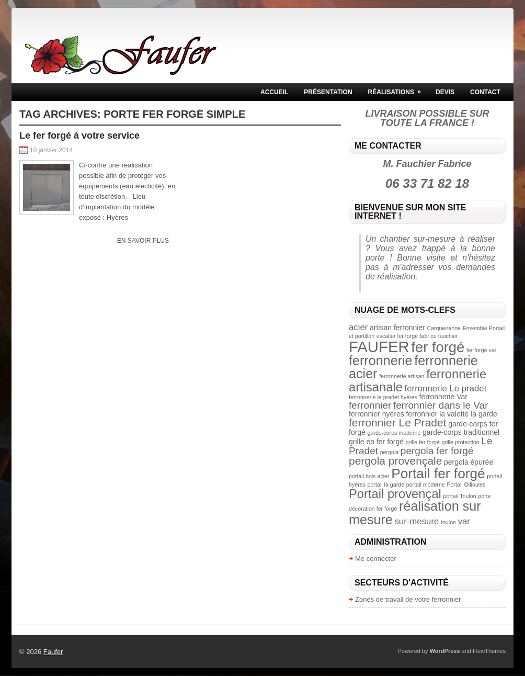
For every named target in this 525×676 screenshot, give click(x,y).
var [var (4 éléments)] (464, 521)
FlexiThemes (489, 651)
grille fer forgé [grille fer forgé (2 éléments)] (423, 442)
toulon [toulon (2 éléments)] (448, 522)
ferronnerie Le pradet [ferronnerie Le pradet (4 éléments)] (446, 388)
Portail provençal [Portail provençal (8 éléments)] (395, 494)
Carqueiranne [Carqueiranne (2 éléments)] (444, 328)
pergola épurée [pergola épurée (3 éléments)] (468, 462)
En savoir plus (143, 240)
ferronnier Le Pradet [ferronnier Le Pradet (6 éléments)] (398, 422)
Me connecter (375, 558)
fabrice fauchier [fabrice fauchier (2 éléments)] (439, 336)
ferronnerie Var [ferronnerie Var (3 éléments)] (443, 396)
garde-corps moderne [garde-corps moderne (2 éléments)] (394, 433)
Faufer (53, 652)
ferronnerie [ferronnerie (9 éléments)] (381, 360)
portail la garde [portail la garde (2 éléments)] (386, 484)
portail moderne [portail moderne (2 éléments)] (425, 484)
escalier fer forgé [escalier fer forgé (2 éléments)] (397, 336)
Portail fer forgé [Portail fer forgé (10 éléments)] (438, 473)
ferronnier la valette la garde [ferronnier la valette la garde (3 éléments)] (451, 414)
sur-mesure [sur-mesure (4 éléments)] (416, 521)
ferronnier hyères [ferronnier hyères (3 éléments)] (376, 414)
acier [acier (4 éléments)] (358, 327)
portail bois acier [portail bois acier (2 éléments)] (369, 476)
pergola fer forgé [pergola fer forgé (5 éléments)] (437, 450)
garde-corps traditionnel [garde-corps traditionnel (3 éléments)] (461, 432)
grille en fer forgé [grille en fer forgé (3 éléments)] (376, 441)
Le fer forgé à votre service (79, 135)
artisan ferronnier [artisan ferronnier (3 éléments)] (397, 327)
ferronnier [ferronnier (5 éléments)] (370, 405)
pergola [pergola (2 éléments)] (389, 452)
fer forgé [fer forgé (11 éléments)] (437, 347)
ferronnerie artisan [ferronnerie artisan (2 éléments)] (401, 376)
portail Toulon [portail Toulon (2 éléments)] (459, 496)
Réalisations (398, 89)
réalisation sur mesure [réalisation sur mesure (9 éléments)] (415, 512)
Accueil (274, 92)
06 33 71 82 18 (427, 183)
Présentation (328, 92)
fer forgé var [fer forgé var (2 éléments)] (481, 350)
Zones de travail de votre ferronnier (408, 599)
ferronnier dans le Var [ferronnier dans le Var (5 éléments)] (440, 405)
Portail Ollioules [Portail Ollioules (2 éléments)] (466, 484)
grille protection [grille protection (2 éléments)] (460, 442)
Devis (445, 92)
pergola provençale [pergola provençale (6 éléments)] (395, 461)
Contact (485, 92)
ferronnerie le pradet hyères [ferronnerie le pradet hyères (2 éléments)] (383, 397)
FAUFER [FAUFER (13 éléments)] (379, 346)
